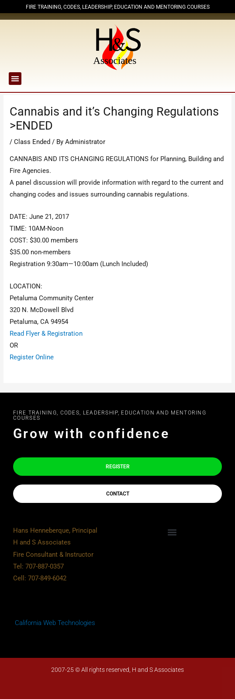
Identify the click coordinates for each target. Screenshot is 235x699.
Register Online (32, 357)
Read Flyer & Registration (46, 333)
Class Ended (32, 142)
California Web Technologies (54, 623)
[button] (15, 78)
